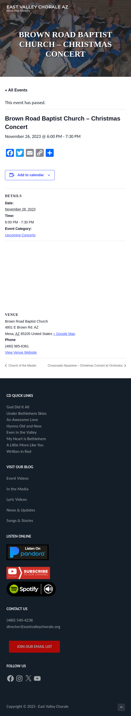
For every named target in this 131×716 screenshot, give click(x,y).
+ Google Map (64, 334)
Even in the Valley (21, 432)
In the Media (17, 489)
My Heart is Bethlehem (26, 438)
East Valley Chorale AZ (37, 6)
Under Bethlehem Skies (26, 413)
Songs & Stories (19, 520)
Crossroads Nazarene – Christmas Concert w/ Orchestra (85, 365)
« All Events (16, 90)
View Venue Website (21, 352)
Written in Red (18, 451)
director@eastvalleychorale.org (33, 626)
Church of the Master (22, 365)
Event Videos (17, 478)
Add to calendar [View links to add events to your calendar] (31, 175)
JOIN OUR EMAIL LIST (34, 646)
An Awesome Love (22, 419)
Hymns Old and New (24, 426)
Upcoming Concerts (20, 235)
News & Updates (20, 510)
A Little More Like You (25, 445)
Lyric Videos (16, 499)
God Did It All (17, 407)
